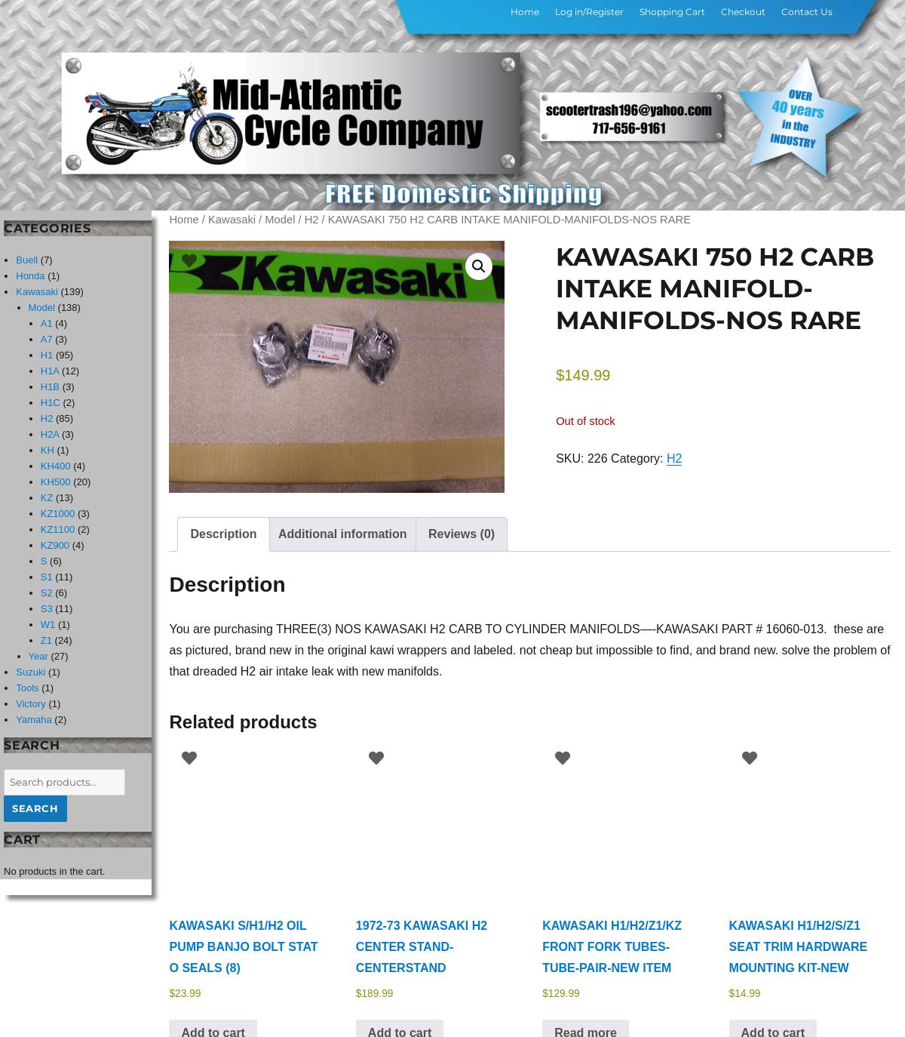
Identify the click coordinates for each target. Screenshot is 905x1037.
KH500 (56, 482)
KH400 (56, 466)
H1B (50, 386)
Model (280, 220)
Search (35, 808)
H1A (50, 371)
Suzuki (30, 672)
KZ (47, 497)
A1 (47, 323)
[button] (478, 266)
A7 (47, 339)
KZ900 (55, 545)
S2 (47, 593)
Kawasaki (232, 220)
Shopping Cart (672, 11)
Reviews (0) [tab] (461, 534)
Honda (30, 276)
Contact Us (807, 11)
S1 (47, 577)
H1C (50, 402)
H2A (50, 434)
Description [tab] (223, 534)
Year (38, 656)
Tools (27, 688)
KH (47, 450)
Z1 (46, 640)
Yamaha (33, 719)
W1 (48, 624)
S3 (47, 608)
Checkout (743, 11)
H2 (312, 220)
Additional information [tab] (342, 534)
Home (525, 11)
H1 (47, 355)
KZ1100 (58, 529)
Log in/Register (589, 11)
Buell (27, 260)
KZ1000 (58, 513)
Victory (31, 703)
